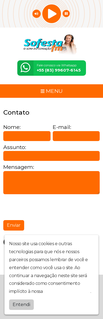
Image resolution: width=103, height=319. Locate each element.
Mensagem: (18, 167)
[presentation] (45, 207)
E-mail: (62, 127)
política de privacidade (67, 291)
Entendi (21, 304)
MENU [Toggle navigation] (52, 91)
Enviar (14, 225)
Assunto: (14, 147)
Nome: (12, 127)
